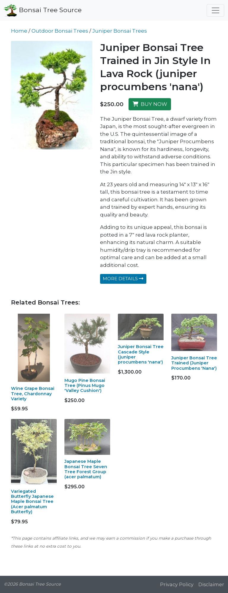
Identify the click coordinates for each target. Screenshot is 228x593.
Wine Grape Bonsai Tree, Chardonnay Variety (32, 393)
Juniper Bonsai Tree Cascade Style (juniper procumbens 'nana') (141, 354)
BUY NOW (150, 104)
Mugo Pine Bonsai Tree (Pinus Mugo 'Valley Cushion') (84, 385)
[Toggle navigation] (215, 10)
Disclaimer (211, 584)
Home (19, 31)
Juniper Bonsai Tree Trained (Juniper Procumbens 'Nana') (194, 363)
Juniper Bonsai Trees (119, 31)
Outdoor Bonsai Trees (59, 31)
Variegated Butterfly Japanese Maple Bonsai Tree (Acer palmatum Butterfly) (32, 501)
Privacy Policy (177, 584)
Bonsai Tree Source (43, 10)
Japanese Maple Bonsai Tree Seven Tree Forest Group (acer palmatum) (85, 469)
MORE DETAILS (123, 278)
